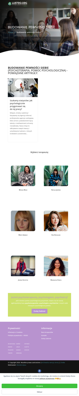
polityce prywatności (47, 378)
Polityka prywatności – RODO (18, 335)
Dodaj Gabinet (39, 311)
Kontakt (44, 335)
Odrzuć (39, 392)
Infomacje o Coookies (15, 332)
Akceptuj (39, 386)
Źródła (62, 362)
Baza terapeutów (47, 332)
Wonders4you (21, 365)
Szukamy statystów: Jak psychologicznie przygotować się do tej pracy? (21, 104)
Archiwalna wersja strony (50, 362)
